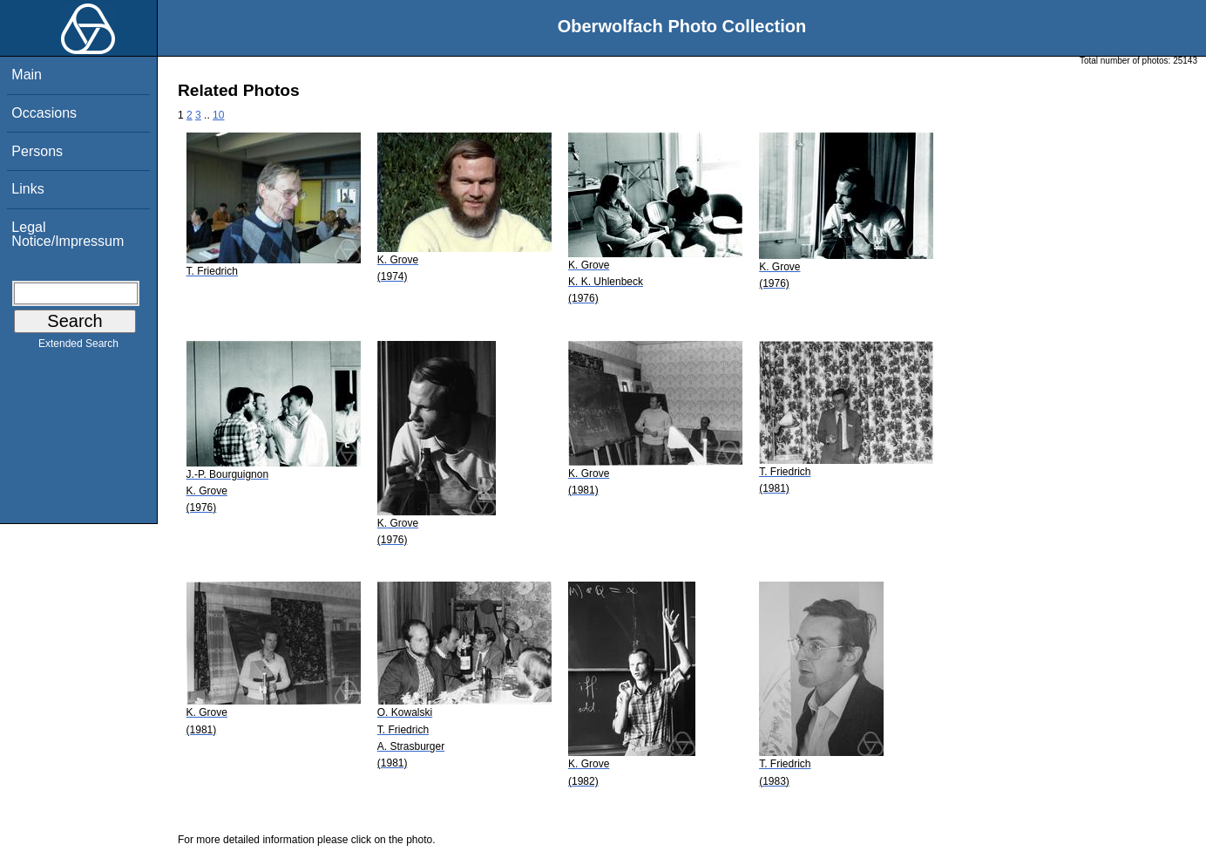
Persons (37, 151)
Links (27, 188)
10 (218, 115)
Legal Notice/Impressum (67, 234)
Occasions (44, 113)
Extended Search (78, 347)
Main (26, 74)
